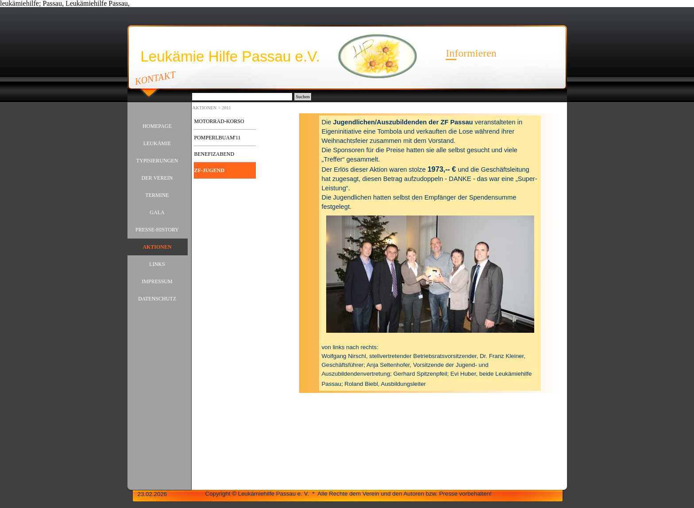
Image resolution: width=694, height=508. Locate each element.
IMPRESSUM (157, 281)
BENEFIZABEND (214, 154)
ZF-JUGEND (209, 170)
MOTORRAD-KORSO (219, 121)
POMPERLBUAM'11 (217, 138)
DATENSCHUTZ (157, 299)
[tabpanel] (430, 253)
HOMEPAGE (157, 126)
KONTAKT (155, 78)
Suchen (302, 96)
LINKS (157, 264)
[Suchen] (242, 96)
